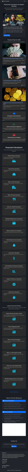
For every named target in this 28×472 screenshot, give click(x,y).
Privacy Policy (4, 460)
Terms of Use (4, 461)
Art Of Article (5, 1)
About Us (3, 463)
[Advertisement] (14, 429)
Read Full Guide (7, 35)
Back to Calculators (14, 392)
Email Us (14, 446)
